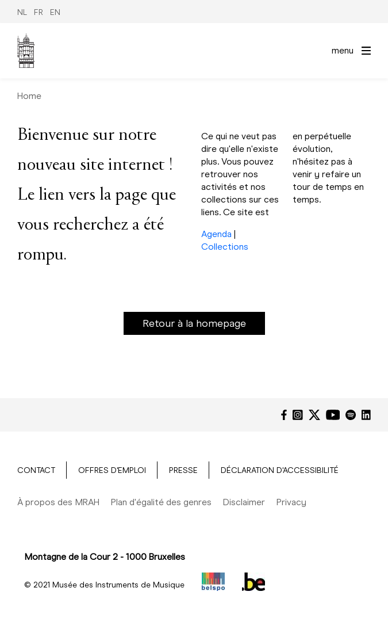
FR (38, 12)
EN (55, 12)
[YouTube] (333, 415)
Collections (224, 246)
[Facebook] (284, 415)
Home (29, 95)
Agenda (216, 233)
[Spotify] (350, 415)
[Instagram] (298, 415)
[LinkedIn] (366, 415)
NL (22, 12)
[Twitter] (314, 415)
